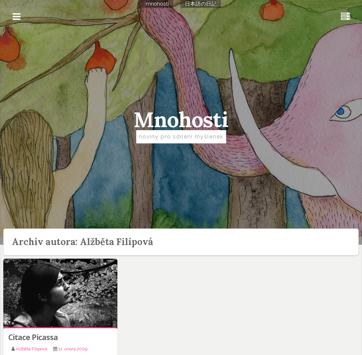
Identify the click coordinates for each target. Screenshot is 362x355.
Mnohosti (181, 119)
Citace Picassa (33, 337)
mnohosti (157, 4)
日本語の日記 (201, 4)
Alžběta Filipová (31, 348)
